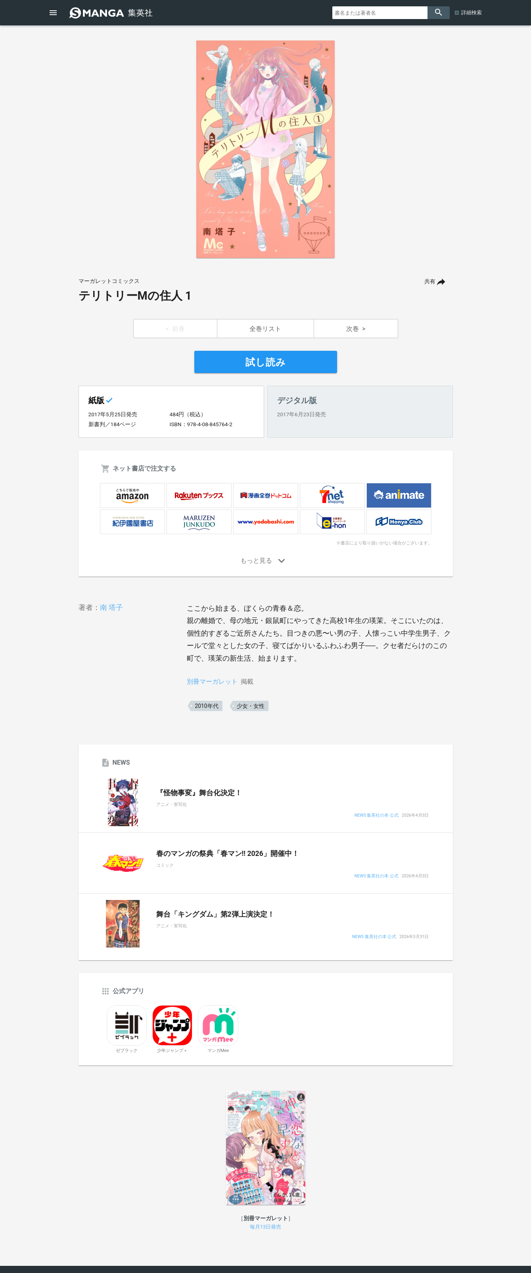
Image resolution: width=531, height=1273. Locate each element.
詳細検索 (471, 12)
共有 (429, 282)
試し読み (265, 362)
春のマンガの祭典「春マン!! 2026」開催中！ (227, 854)
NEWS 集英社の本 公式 (377, 815)
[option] (265, 149)
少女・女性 (251, 706)
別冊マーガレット (212, 681)
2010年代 (206, 706)
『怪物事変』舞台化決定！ (199, 793)
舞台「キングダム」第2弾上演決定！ (215, 914)
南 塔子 (111, 607)
